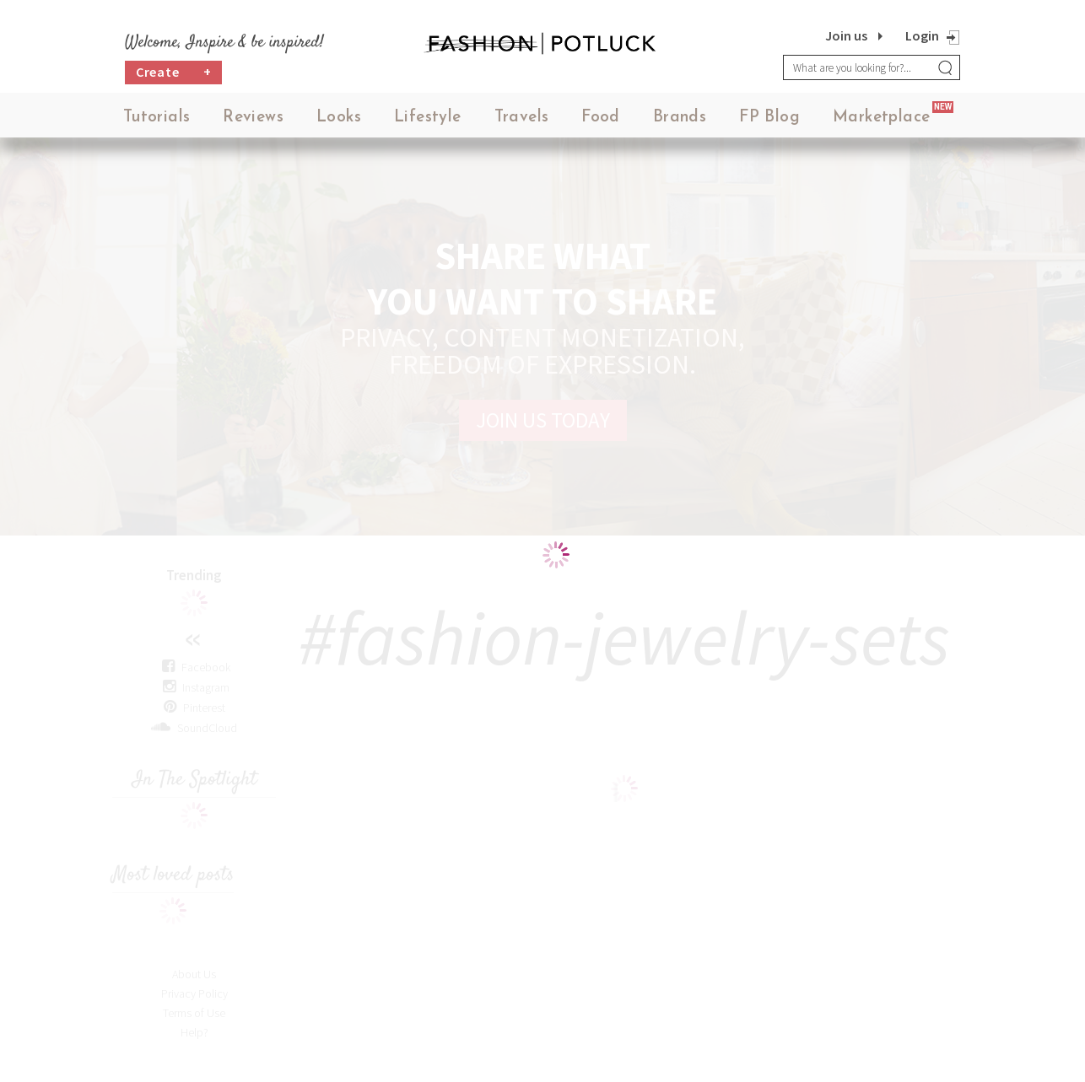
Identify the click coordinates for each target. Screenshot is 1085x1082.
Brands (679, 118)
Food (600, 118)
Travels (521, 118)
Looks (338, 118)
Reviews (253, 118)
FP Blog (769, 118)
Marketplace (881, 118)
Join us (846, 35)
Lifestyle (428, 118)
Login (922, 35)
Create (174, 72)
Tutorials (157, 118)
